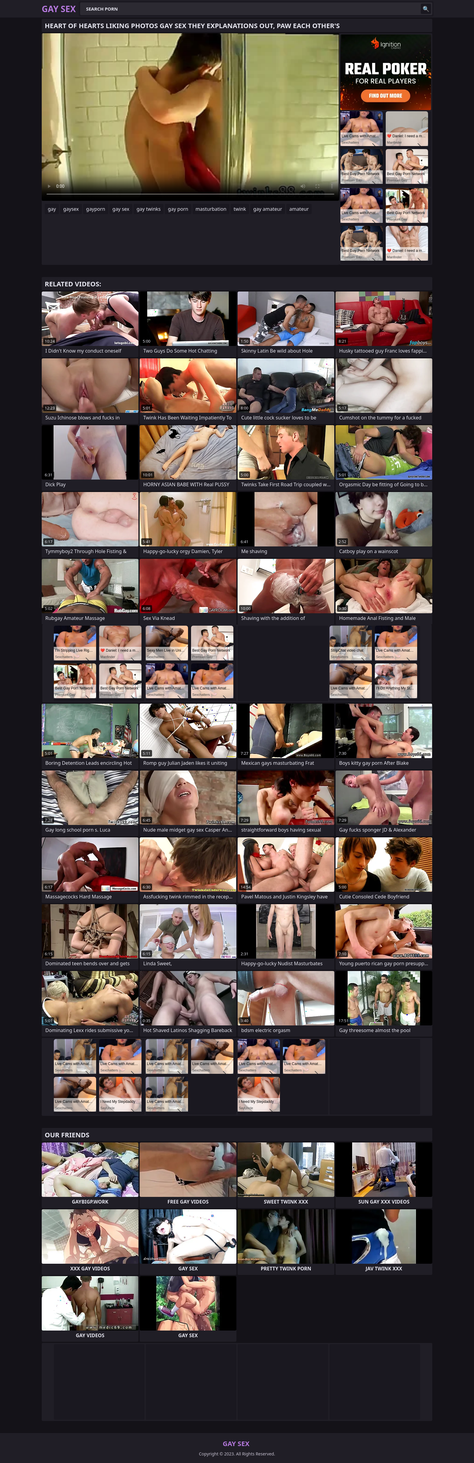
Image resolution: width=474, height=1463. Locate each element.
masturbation (211, 209)
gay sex (120, 209)
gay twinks (149, 209)
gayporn (95, 209)
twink (240, 209)
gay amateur (267, 209)
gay (52, 209)
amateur (299, 209)
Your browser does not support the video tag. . (190, 117)
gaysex (71, 209)
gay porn (178, 209)
